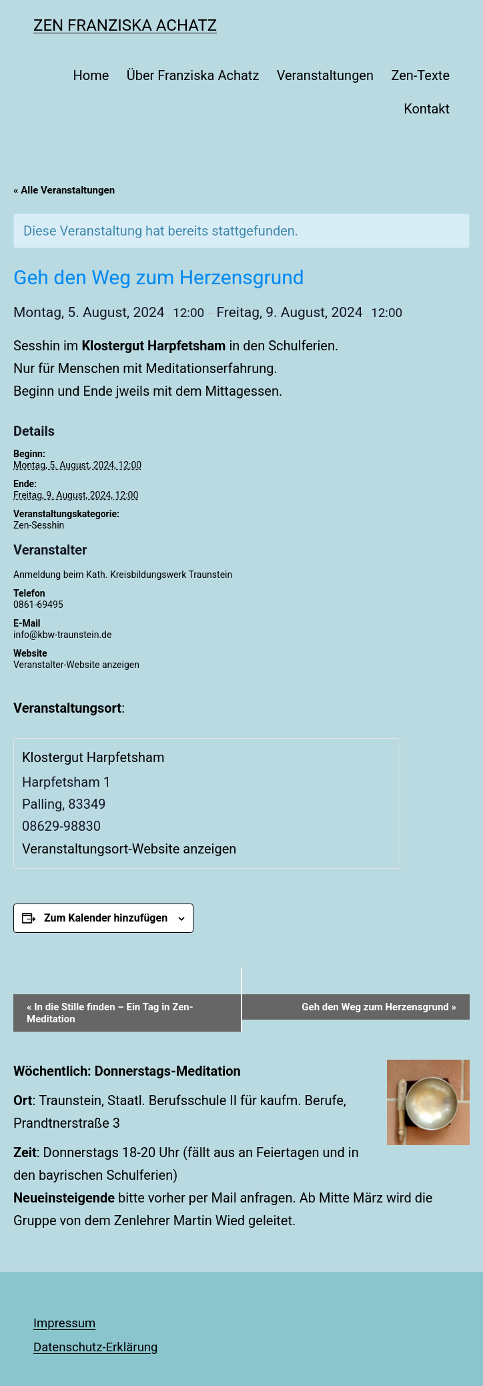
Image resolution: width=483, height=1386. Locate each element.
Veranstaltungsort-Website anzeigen (129, 849)
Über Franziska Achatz (193, 75)
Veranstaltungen (325, 75)
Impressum (64, 1323)
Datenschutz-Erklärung (95, 1347)
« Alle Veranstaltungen (64, 190)
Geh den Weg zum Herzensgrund (379, 1007)
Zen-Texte (420, 75)
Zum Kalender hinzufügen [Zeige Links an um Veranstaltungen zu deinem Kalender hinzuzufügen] (105, 918)
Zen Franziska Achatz (125, 25)
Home (91, 75)
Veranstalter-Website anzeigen (76, 664)
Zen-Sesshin (38, 525)
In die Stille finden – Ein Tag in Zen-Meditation (110, 1013)
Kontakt (427, 109)
